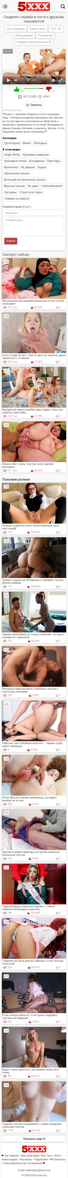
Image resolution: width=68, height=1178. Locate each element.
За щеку (33, 186)
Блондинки (36, 161)
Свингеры (53, 161)
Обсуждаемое (24, 35)
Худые (42, 167)
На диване (28, 167)
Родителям (41, 1159)
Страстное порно (31, 192)
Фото (57, 1155)
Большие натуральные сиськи (24, 179)
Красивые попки (15, 161)
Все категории (16, 28)
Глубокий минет (52, 186)
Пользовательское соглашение (22, 1163)
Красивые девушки (36, 154)
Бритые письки (14, 186)
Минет (27, 143)
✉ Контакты (57, 1159)
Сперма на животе (16, 198)
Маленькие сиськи (16, 173)
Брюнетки (11, 167)
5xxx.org (42, 1175)
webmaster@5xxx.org (38, 1170)
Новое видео (9, 1159)
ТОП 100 (56, 28)
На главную (12, 1155)
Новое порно (38, 28)
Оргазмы (10, 192)
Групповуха (12, 143)
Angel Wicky (12, 154)
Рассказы (26, 1159)
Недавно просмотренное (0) (34, 42)
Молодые (40, 143)
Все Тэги (46, 1155)
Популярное (45, 35)
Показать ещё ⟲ (34, 1139)
